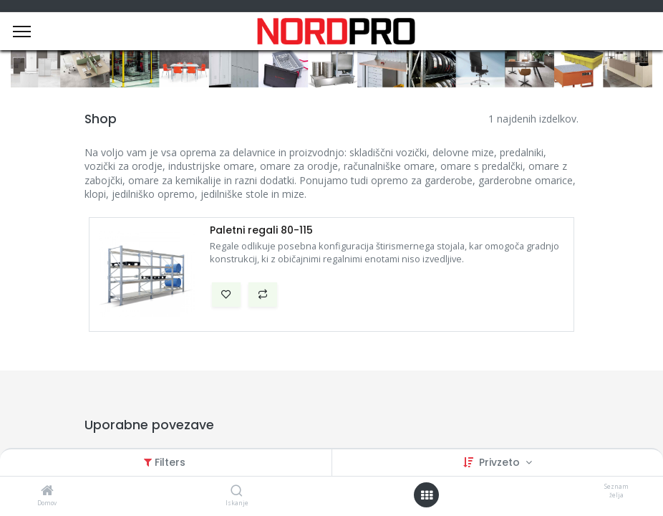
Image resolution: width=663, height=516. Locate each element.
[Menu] (21, 31)
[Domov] (47, 491)
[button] (226, 294)
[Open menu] (426, 495)
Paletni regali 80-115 (261, 230)
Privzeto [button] (501, 462)
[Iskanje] (236, 491)
